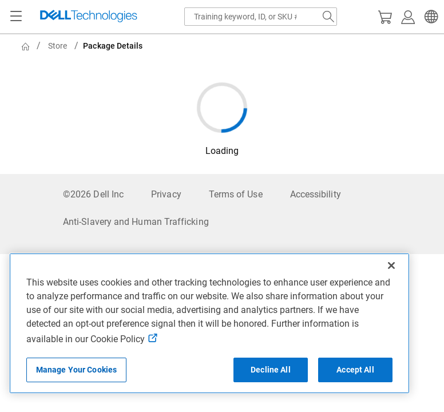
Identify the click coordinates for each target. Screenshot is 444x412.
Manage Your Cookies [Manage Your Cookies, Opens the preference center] (76, 369)
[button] (430, 16)
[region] (209, 323)
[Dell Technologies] (89, 17)
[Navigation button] (16, 17)
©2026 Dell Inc (93, 194)
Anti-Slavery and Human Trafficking (136, 221)
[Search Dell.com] (328, 16)
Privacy (166, 194)
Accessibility (315, 194)
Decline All (271, 369)
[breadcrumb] (224, 46)
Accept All (355, 369)
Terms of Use (236, 194)
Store (57, 45)
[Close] (391, 265)
